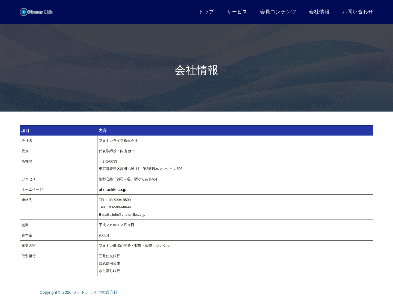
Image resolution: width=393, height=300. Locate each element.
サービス (237, 11)
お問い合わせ (357, 11)
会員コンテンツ (278, 11)
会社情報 (319, 11)
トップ (206, 11)
